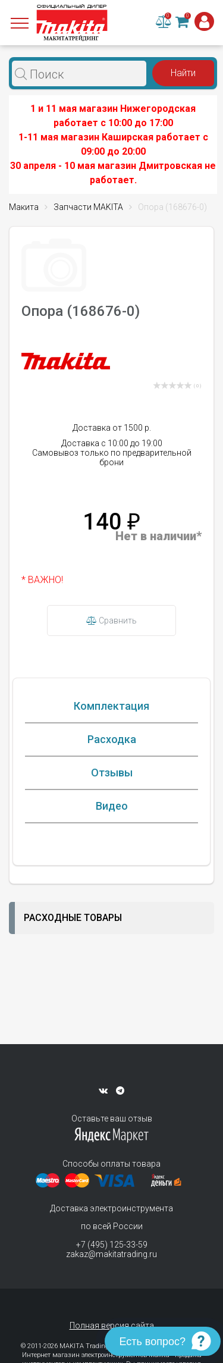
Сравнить (111, 620)
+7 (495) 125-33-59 (111, 1244)
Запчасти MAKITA (88, 207)
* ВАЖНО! (42, 579)
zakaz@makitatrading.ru (111, 1254)
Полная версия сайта (112, 1325)
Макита (24, 207)
